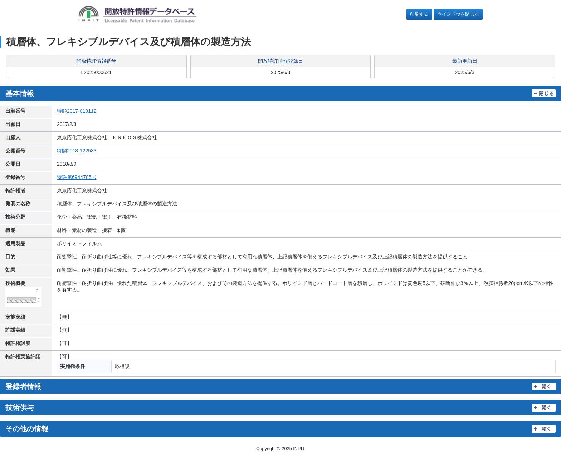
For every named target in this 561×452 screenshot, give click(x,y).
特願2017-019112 (77, 111)
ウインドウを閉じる (458, 14)
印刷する (419, 14)
